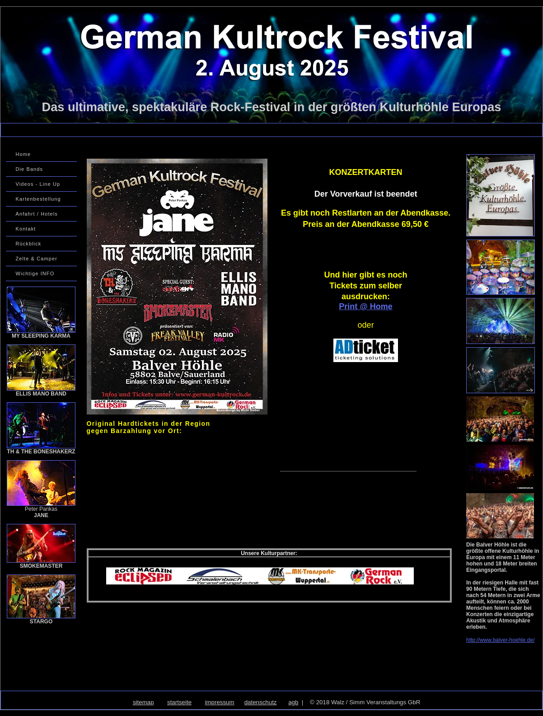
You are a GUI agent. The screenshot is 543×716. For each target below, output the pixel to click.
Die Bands (29, 169)
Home (23, 154)
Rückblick (29, 243)
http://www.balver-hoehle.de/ (500, 640)
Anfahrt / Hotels (37, 214)
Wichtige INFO (35, 273)
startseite (179, 702)
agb (293, 702)
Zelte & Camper (36, 258)
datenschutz (260, 702)
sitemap (143, 702)
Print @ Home (366, 306)
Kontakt (26, 228)
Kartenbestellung (38, 199)
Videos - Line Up (38, 184)
